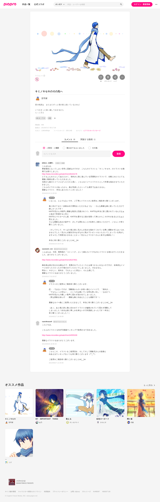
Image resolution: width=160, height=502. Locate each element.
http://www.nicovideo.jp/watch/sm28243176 (59, 174)
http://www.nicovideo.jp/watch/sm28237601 (59, 260)
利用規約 (47, 491)
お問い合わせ (75, 491)
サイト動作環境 (10, 491)
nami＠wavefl (47, 322)
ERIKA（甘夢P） (48, 163)
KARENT (96, 491)
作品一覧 (26, 4)
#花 (49, 118)
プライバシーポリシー (60, 491)
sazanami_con (47, 249)
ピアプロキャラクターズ (92, 130)
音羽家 (52, 198)
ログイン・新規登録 (142, 4)
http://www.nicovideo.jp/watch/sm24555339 (59, 335)
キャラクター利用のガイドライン (29, 491)
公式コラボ (39, 4)
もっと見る (149, 385)
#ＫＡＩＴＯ (40, 118)
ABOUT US (106, 491)
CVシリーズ (86, 491)
